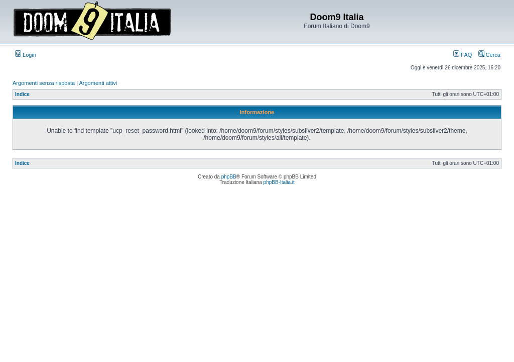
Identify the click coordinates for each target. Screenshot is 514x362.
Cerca (489, 55)
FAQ (462, 55)
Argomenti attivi (98, 83)
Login (25, 55)
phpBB (228, 176)
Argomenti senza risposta (44, 83)
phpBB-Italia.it (279, 182)
